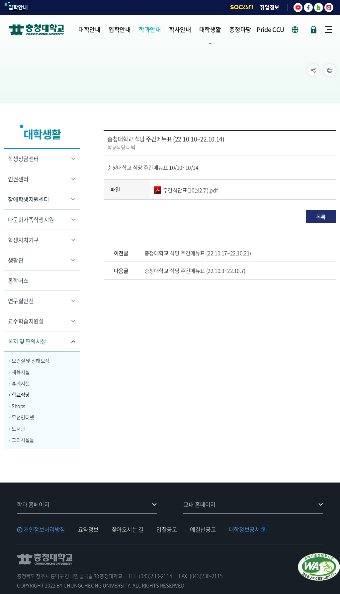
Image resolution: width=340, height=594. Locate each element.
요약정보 (88, 529)
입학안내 (18, 7)
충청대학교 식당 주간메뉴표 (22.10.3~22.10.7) (194, 271)
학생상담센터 (23, 158)
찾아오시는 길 (128, 529)
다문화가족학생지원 (31, 219)
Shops (18, 406)
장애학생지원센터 (28, 199)
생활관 (15, 260)
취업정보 (269, 7)
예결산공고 (203, 529)
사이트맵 (328, 29)
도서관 (18, 428)
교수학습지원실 (26, 321)
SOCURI (241, 7)
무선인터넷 (23, 417)
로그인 (313, 29)
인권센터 (18, 179)
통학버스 (18, 280)
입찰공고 (166, 529)
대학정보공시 (244, 529)
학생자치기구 (23, 240)
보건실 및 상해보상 (30, 360)
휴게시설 (21, 383)
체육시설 (21, 372)
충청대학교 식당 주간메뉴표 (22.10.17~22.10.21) (197, 253)
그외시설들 (23, 440)
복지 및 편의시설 (27, 341)
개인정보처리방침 (44, 529)
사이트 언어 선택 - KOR (299, 29)
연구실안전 (21, 301)
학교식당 (21, 394)
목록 (321, 217)
